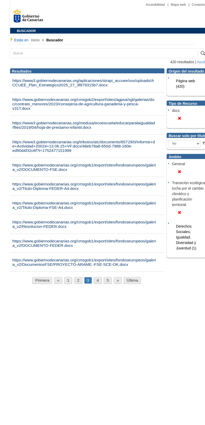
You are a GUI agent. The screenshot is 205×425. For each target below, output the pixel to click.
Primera (42, 280)
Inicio (36, 40)
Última (132, 280)
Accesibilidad (156, 5)
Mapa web (179, 5)
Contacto (198, 5)
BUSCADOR (26, 31)
